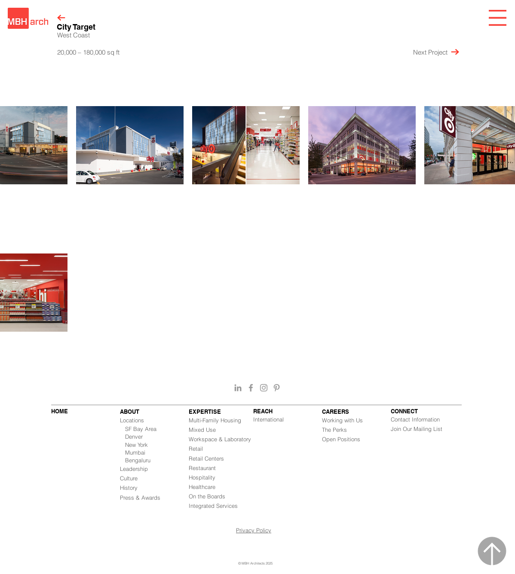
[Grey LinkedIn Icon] (238, 388)
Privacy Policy (253, 530)
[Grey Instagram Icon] (264, 388)
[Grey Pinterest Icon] (277, 388)
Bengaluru (137, 460)
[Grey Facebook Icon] (251, 388)
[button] (497, 18)
